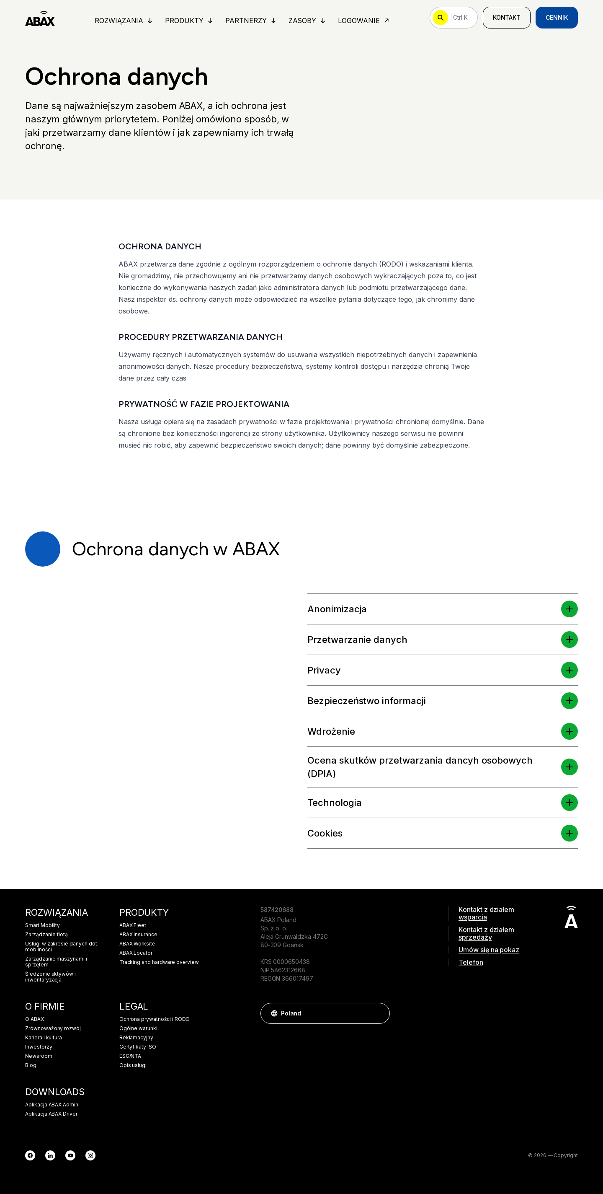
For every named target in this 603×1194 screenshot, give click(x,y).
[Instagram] (90, 1155)
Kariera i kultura (43, 1038)
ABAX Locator (135, 953)
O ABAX (34, 1019)
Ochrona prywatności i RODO (154, 1019)
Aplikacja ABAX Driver (51, 1114)
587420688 (277, 909)
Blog (30, 1065)
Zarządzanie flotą (46, 935)
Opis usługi (133, 1065)
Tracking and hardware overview (159, 962)
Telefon (471, 962)
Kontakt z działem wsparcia (486, 913)
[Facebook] (30, 1155)
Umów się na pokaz (489, 949)
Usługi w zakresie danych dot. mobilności (61, 947)
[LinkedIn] (50, 1155)
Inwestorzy (38, 1047)
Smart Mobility (42, 925)
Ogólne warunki (138, 1028)
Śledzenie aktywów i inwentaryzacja (50, 977)
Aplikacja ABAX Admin (51, 1105)
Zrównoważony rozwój (53, 1028)
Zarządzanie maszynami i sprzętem (56, 962)
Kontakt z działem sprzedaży (486, 933)
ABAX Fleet (133, 925)
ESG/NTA (130, 1056)
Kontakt (507, 17)
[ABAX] (40, 17)
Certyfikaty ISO (137, 1047)
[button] (569, 609)
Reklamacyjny (136, 1038)
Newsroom (38, 1056)
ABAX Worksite (137, 944)
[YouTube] (70, 1155)
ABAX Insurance (138, 935)
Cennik (557, 17)
